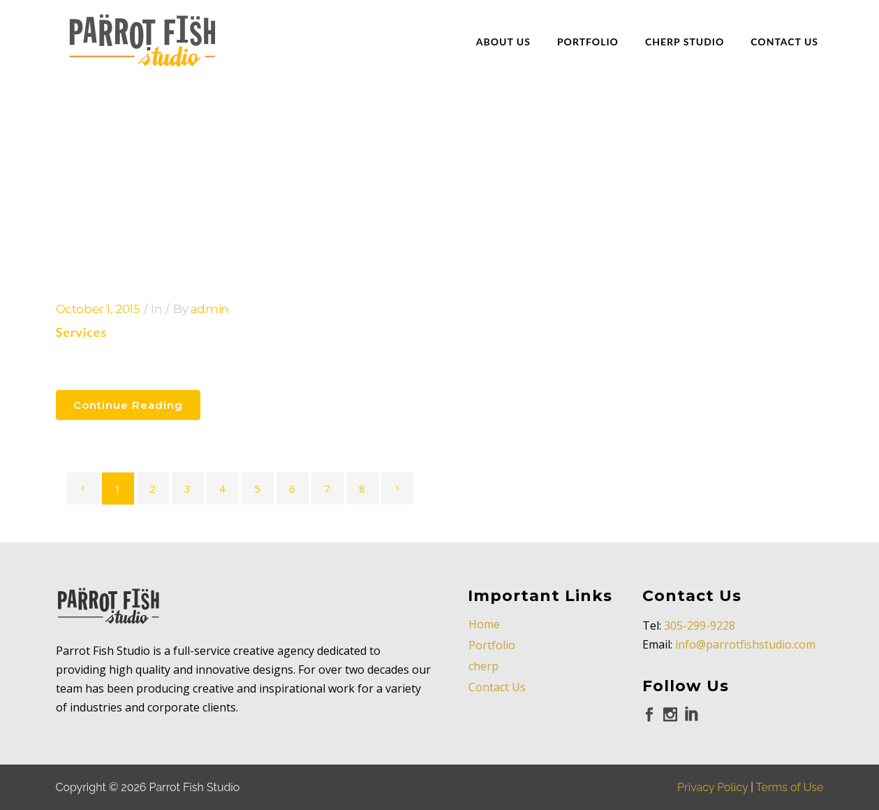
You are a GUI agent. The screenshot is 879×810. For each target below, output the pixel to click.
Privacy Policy (712, 787)
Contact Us (497, 687)
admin (210, 309)
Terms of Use (790, 787)
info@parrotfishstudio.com (745, 644)
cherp (483, 666)
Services (82, 332)
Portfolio (491, 645)
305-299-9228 (699, 625)
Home (484, 624)
